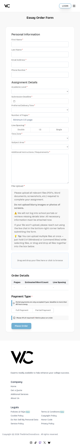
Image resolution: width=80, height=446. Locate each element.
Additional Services (19, 394)
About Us (15, 398)
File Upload (18, 186)
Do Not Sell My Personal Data (24, 420)
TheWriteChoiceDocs (30, 434)
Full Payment (22, 310)
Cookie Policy (17, 416)
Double (21, 129)
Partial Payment (43, 310)
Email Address (18, 60)
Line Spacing (18, 125)
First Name (17, 39)
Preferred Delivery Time (23, 105)
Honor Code (46, 420)
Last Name (17, 50)
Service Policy (17, 423)
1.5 (40, 129)
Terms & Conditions (50, 412)
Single (59, 129)
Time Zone (16, 134)
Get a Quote (16, 390)
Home (13, 386)
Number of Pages (20, 115)
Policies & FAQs (18, 412)
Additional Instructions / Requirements (30, 152)
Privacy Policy (47, 423)
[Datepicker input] (40, 101)
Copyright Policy (49, 416)
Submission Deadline (21, 97)
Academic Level (19, 87)
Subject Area (18, 142)
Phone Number (19, 70)
